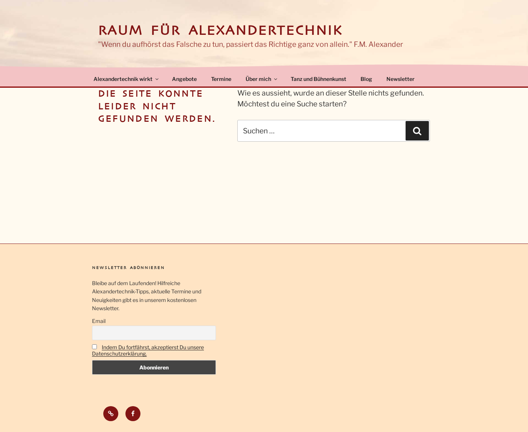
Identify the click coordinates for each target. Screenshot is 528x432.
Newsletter (400, 79)
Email (99, 321)
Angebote (184, 79)
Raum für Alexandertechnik (220, 30)
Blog (366, 79)
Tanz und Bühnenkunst (318, 79)
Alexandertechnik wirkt (127, 79)
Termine (221, 79)
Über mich (262, 79)
